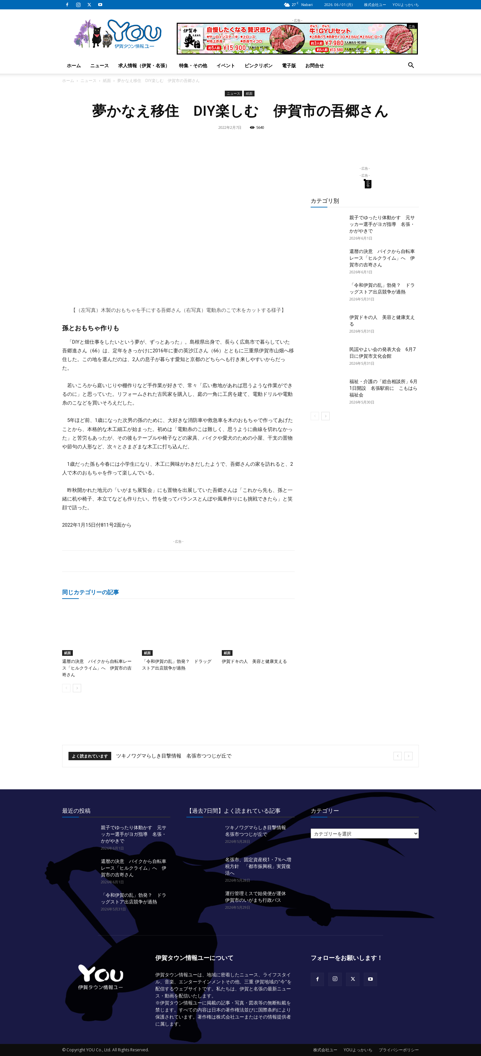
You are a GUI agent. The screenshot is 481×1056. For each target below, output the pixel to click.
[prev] (397, 756)
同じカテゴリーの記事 (90, 592)
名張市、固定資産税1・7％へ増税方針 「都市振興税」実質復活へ (258, 866)
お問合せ (314, 65)
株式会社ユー (375, 4)
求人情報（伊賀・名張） (144, 65)
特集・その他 (193, 65)
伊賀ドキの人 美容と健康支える (254, 661)
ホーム (74, 65)
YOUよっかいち (405, 4)
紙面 (107, 80)
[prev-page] (66, 688)
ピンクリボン (259, 65)
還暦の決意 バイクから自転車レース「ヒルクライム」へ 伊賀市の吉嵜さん (97, 668)
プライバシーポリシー (399, 1050)
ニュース (99, 65)
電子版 (289, 65)
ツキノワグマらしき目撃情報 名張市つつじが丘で (173, 756)
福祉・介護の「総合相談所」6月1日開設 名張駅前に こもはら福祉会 (383, 388)
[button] (411, 66)
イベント (225, 65)
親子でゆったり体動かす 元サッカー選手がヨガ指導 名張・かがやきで (382, 224)
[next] (408, 756)
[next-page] (77, 688)
